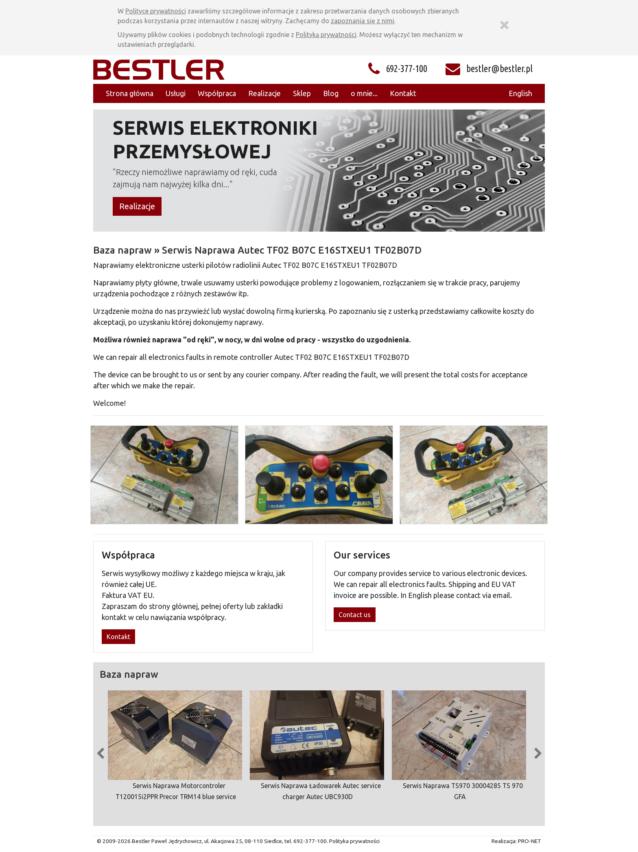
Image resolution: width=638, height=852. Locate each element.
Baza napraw (122, 250)
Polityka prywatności (354, 841)
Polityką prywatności (326, 34)
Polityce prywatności (155, 11)
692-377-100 (406, 68)
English (520, 93)
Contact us (355, 614)
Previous (100, 751)
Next (538, 751)
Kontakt (118, 636)
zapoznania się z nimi (362, 20)
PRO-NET (529, 841)
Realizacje (137, 206)
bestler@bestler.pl (499, 68)
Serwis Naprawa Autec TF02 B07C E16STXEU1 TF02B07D (292, 250)
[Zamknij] (504, 23)
